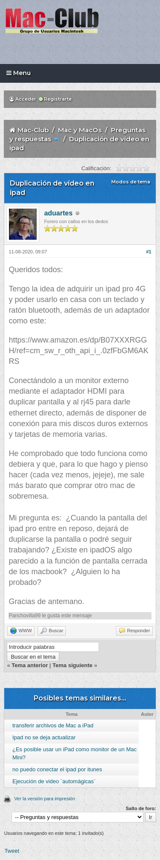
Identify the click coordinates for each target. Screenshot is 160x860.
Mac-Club (33, 130)
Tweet (11, 851)
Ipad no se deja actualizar (44, 737)
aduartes (58, 213)
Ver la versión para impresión (44, 798)
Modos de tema (130, 182)
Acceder (22, 99)
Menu (18, 73)
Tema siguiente (72, 665)
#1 (148, 251)
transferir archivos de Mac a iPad (52, 725)
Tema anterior (30, 665)
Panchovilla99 (25, 616)
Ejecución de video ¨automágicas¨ (54, 781)
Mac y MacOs (80, 130)
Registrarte (55, 99)
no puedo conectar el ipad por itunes (57, 769)
